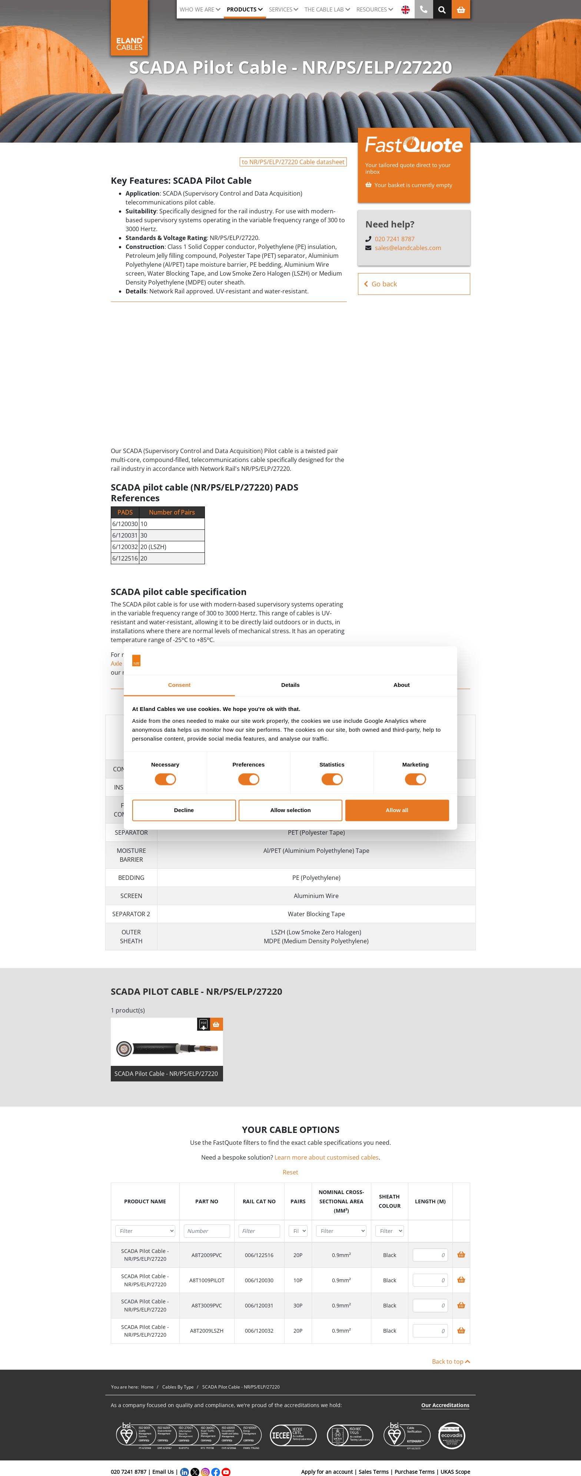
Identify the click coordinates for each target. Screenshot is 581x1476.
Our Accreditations (445, 1405)
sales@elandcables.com (408, 248)
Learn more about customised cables (327, 1157)
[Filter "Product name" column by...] (145, 1231)
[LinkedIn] (184, 1471)
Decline (184, 810)
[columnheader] (145, 1201)
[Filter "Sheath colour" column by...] (389, 1231)
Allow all (397, 810)
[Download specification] (203, 1024)
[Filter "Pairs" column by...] (298, 1231)
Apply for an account (327, 1471)
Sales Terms (374, 1471)
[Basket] (216, 1024)
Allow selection (290, 810)
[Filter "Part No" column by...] (207, 1231)
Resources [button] (371, 9)
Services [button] (280, 9)
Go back (380, 284)
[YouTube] (226, 1471)
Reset (290, 1172)
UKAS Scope (455, 1471)
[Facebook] (215, 1471)
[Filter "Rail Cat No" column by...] (259, 1231)
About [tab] (402, 685)
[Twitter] (194, 1471)
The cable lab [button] (324, 9)
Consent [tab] (179, 685)
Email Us (163, 1471)
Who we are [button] (197, 9)
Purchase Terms (415, 1471)
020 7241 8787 (395, 239)
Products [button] (241, 9)
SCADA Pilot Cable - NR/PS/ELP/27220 (166, 1074)
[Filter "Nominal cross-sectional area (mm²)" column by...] (341, 1231)
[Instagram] (205, 1471)
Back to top (451, 1361)
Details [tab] (290, 685)
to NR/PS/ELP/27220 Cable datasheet (293, 162)
